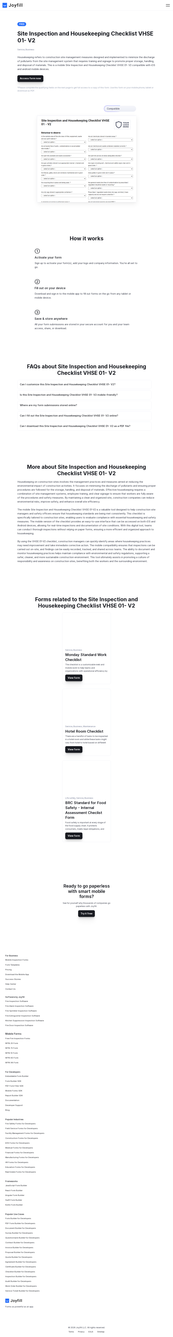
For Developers (110, 6)
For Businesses (84, 6)
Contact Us (132, 6)
